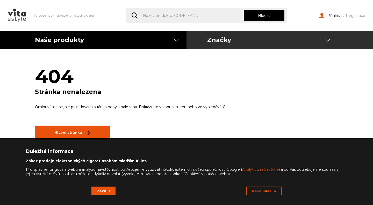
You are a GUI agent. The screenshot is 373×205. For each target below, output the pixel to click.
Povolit (103, 191)
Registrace (355, 15)
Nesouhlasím (264, 191)
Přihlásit (330, 15)
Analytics (250, 169)
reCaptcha (269, 169)
